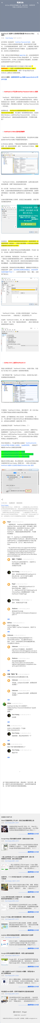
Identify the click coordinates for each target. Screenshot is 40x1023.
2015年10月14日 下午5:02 (21, 584)
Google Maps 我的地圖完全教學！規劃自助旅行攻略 (17, 838)
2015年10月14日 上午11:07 (26, 571)
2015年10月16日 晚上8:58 (23, 674)
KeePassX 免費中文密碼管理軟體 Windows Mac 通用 (17, 465)
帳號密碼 (19, 503)
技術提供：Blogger (20, 1012)
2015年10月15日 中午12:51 (20, 635)
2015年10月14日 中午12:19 (18, 622)
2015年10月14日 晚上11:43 (26, 600)
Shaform (15, 608)
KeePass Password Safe (23, 42)
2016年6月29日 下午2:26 (16, 725)
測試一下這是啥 (17, 559)
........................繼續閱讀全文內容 (29, 834)
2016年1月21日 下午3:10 (25, 714)
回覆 (8, 619)
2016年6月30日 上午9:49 (25, 733)
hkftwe (9, 622)
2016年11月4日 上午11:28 (25, 750)
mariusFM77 (23, 1015)
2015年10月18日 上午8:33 (24, 680)
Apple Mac (23, 55)
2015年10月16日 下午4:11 (24, 646)
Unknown (10, 635)
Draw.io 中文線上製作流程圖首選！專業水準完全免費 (17, 917)
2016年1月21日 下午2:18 (17, 703)
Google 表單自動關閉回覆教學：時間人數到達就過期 (17, 953)
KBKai (9, 703)
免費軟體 (12, 503)
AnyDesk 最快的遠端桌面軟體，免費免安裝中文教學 (17, 935)
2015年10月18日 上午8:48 (24, 608)
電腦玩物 (20, 3)
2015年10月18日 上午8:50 (24, 658)
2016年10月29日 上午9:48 (16, 744)
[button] (38, 34)
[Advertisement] (20, 19)
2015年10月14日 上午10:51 (28, 559)
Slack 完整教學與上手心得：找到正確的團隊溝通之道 (17, 820)
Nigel (9, 522)
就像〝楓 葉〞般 (12, 674)
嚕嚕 (8, 744)
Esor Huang (15, 571)
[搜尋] (38, 3)
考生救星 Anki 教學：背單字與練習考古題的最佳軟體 (17, 991)
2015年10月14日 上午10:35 (17, 521)
